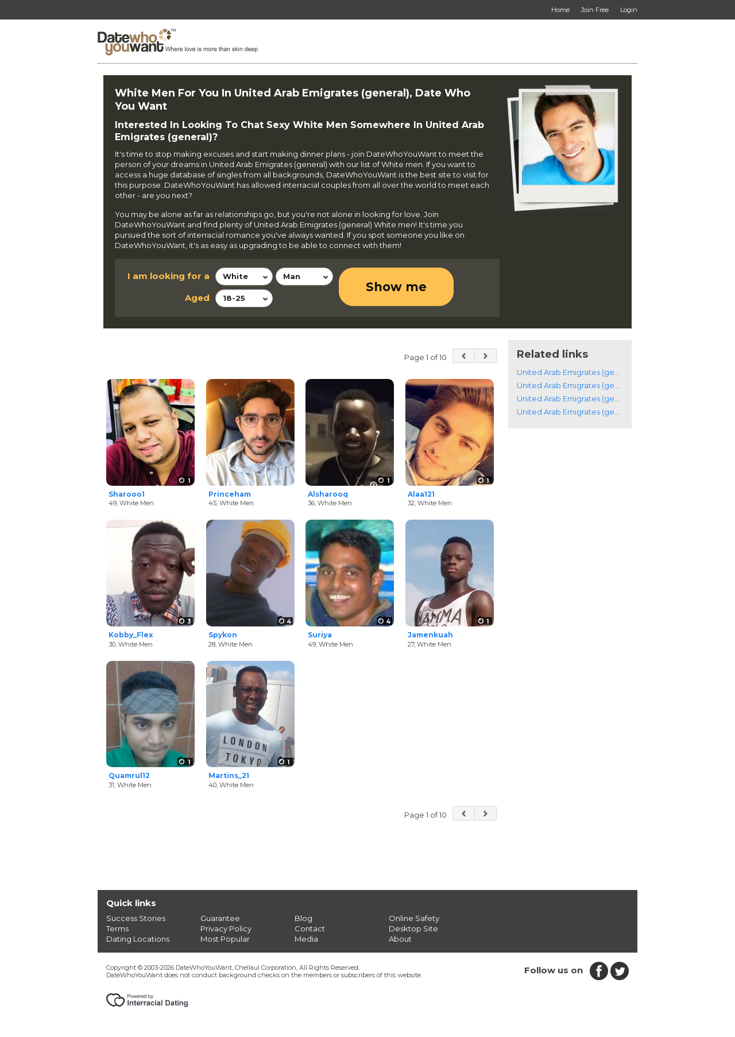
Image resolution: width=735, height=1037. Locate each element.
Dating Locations (137, 938)
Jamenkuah (430, 634)
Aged (197, 297)
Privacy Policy (226, 928)
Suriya (320, 634)
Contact (310, 928)
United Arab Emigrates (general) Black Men (596, 398)
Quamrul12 (129, 775)
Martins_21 (228, 775)
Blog (303, 918)
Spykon (222, 634)
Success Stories (135, 918)
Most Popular (225, 938)
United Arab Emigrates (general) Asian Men (596, 385)
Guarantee (220, 918)
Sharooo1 (127, 494)
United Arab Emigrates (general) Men (585, 372)
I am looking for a (168, 275)
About (400, 938)
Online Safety (414, 918)
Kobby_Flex (131, 634)
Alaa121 (421, 494)
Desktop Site (413, 928)
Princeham (229, 494)
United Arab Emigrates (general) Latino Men (597, 411)
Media (306, 938)
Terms (117, 928)
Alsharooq (328, 494)
